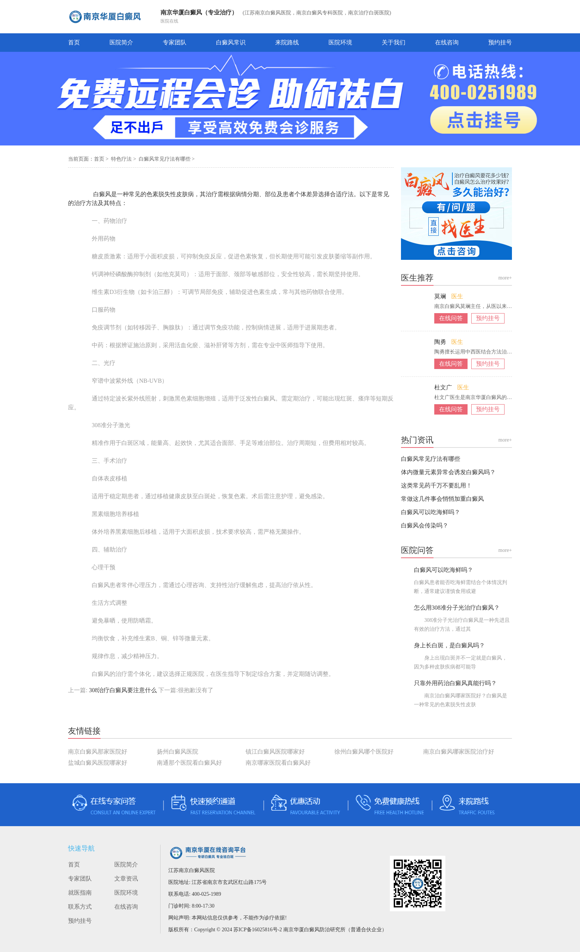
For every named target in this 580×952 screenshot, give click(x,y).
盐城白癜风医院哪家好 (97, 763)
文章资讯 (126, 878)
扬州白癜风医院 (177, 751)
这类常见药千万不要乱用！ (436, 485)
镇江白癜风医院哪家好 (275, 751)
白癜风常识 (231, 42)
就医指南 (80, 892)
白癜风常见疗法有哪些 (165, 159)
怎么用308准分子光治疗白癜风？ (457, 607)
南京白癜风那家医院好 (97, 751)
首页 (74, 42)
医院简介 (121, 42)
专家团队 (174, 42)
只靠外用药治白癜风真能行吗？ (455, 683)
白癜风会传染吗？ (424, 525)
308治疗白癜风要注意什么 (122, 690)
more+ (505, 278)
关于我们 (393, 42)
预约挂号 (500, 42)
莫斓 (441, 296)
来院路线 (287, 42)
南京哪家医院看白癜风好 (278, 763)
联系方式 (80, 907)
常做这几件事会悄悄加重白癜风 (442, 499)
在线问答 (451, 318)
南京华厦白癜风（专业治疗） (199, 12)
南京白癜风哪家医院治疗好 (458, 751)
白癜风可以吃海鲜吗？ (430, 512)
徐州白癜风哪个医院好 (364, 751)
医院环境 (340, 42)
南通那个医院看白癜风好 (189, 763)
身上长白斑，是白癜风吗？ (449, 645)
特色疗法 (122, 159)
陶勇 (441, 342)
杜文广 (443, 387)
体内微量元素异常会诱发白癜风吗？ (448, 472)
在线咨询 (447, 42)
